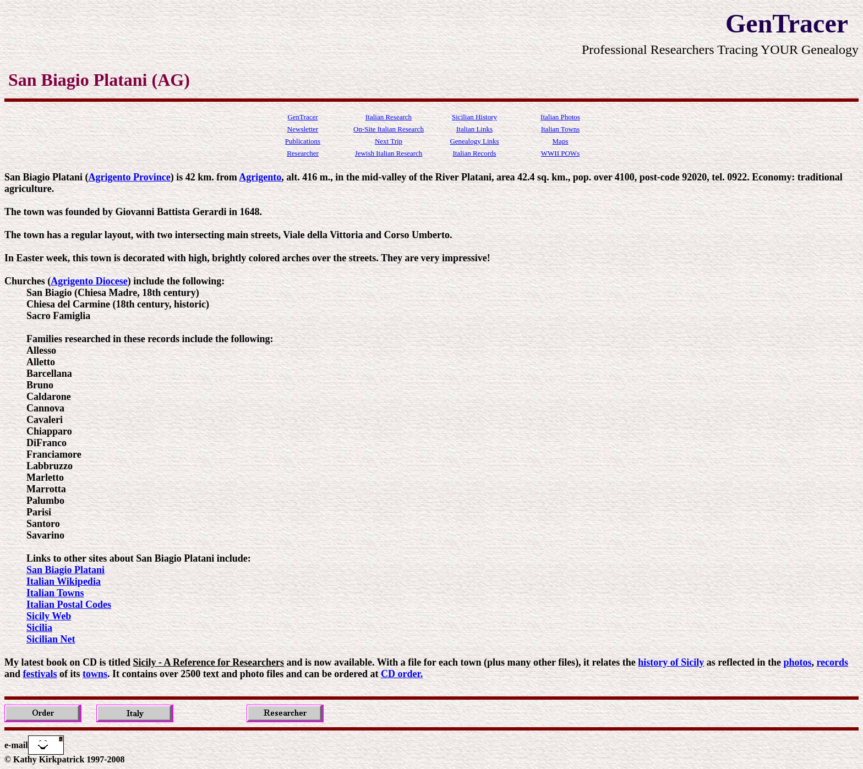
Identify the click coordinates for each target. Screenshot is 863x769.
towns (95, 673)
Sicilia (39, 627)
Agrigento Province (130, 177)
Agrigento (260, 177)
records (832, 662)
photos (797, 662)
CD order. (402, 673)
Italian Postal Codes (68, 604)
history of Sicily (671, 662)
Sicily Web (48, 616)
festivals (40, 673)
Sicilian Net (50, 639)
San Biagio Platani (65, 569)
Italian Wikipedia (63, 581)
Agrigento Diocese (89, 281)
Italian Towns (55, 592)
